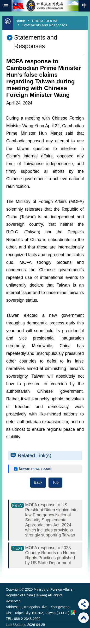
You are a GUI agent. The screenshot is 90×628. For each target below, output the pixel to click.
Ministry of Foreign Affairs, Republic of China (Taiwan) (45, 6)
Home (20, 21)
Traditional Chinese (84, 6)
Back (38, 482)
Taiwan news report (34, 469)
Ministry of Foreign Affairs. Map (73, 612)
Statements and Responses (44, 25)
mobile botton (6, 6)
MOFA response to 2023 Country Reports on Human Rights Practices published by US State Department (51, 555)
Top (55, 482)
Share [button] (83, 604)
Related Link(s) (34, 455)
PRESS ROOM (44, 21)
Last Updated (16, 625)
